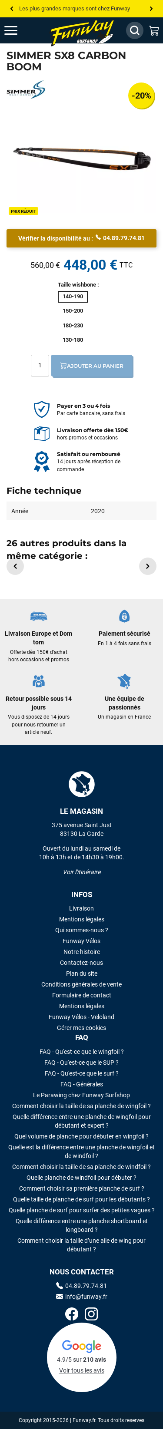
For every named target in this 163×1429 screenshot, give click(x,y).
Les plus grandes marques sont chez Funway (74, 8)
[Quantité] (40, 365)
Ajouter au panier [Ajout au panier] (91, 365)
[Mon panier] (154, 30)
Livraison (81, 908)
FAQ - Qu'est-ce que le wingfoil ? (82, 1051)
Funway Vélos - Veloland (81, 1016)
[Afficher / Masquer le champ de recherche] (134, 30)
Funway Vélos (81, 940)
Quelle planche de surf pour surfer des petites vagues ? (82, 1210)
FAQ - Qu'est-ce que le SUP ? (81, 1062)
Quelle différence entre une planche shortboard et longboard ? (82, 1225)
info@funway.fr (81, 1296)
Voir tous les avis (81, 1370)
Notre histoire (81, 951)
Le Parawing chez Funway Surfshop (81, 1095)
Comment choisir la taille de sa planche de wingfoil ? (81, 1105)
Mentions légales (81, 919)
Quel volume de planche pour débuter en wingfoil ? (81, 1136)
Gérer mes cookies (81, 1027)
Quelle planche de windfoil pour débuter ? (81, 1177)
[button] (15, 566)
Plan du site (81, 973)
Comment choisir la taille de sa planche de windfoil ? (81, 1166)
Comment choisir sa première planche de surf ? (81, 1188)
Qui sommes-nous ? (81, 930)
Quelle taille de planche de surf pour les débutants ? (81, 1199)
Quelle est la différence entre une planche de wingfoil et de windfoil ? (81, 1151)
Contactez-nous (81, 962)
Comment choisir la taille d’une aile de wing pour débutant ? (81, 1245)
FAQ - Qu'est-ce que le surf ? (82, 1073)
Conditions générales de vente (81, 984)
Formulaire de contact (81, 995)
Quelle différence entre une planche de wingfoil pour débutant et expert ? (82, 1121)
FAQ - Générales (81, 1084)
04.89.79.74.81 (120, 237)
